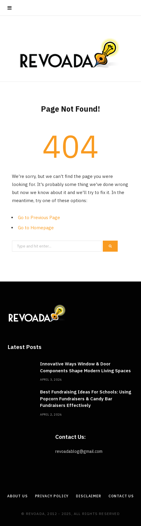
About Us (17, 496)
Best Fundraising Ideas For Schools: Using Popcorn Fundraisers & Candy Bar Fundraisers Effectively (85, 398)
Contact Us (121, 496)
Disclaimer (88, 496)
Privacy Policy (52, 496)
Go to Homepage (36, 227)
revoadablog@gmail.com (78, 451)
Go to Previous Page (39, 217)
